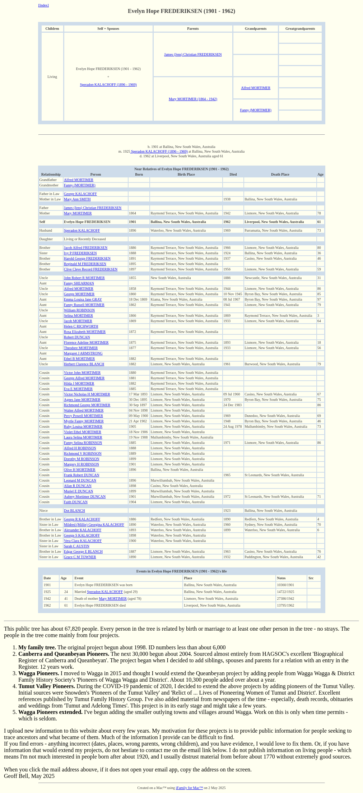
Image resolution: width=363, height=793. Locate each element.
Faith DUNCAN (76, 502)
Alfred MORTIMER (255, 88)
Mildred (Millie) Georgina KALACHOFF (94, 525)
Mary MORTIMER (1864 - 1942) (193, 99)
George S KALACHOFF (82, 535)
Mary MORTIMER (78, 213)
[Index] (43, 5)
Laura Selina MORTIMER (83, 437)
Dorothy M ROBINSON (81, 459)
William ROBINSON (79, 310)
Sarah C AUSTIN (76, 546)
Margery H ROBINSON (81, 464)
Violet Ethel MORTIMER (82, 432)
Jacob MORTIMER (78, 321)
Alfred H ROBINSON (80, 448)
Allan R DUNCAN (78, 486)
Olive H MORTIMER (80, 470)
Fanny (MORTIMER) (255, 110)
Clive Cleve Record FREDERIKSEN (90, 269)
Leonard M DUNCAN (80, 480)
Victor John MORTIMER (82, 373)
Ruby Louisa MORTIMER (83, 426)
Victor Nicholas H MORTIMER (87, 394)
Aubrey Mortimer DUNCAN (85, 496)
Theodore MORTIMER (81, 348)
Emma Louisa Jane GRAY (83, 299)
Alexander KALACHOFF (82, 530)
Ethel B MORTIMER (79, 359)
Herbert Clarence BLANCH (84, 364)
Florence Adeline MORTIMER (86, 342)
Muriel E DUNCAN (78, 491)
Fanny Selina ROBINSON (83, 443)
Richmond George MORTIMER (87, 405)
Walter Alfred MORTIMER (83, 410)
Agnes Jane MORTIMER (82, 400)
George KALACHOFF (80, 194)
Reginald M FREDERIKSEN (85, 264)
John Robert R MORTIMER (84, 278)
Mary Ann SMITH (77, 199)
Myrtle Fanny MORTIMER (84, 421)
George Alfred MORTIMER (84, 378)
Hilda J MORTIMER (79, 383)
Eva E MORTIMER (78, 389)
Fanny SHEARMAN (79, 283)
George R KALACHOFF (82, 519)
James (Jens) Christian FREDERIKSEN (193, 54)
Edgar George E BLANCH (83, 551)
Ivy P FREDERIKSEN (80, 253)
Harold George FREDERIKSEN (87, 258)
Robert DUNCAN (77, 337)
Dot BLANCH (74, 511)
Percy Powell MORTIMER (83, 416)
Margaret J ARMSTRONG (83, 353)
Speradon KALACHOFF (82, 230)
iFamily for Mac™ (189, 788)
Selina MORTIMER (78, 315)
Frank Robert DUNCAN (81, 475)
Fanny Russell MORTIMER (84, 305)
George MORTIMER (79, 294)
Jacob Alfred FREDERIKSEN (85, 248)
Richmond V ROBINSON (83, 453)
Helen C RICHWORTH (81, 326)
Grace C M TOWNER (80, 557)
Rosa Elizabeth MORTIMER (85, 332)
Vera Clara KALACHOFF (83, 541)
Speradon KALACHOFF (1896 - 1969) (108, 85)
